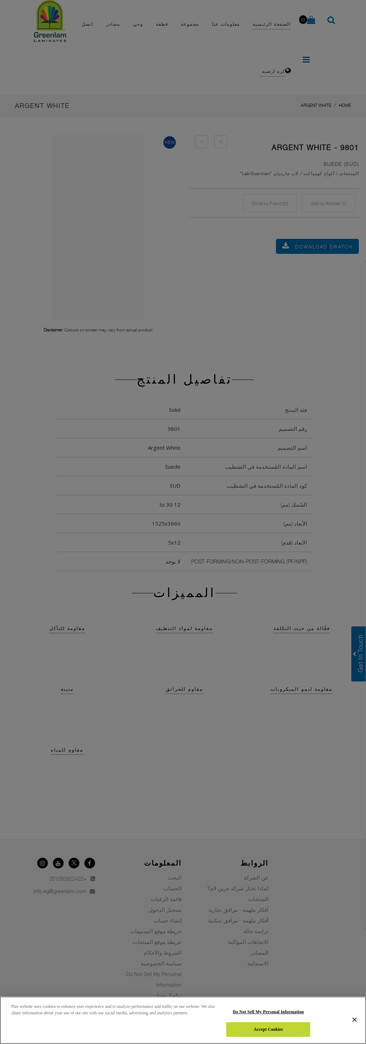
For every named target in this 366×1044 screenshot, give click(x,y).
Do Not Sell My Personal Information (268, 1011)
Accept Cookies (268, 1029)
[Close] (354, 1020)
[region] (183, 1020)
